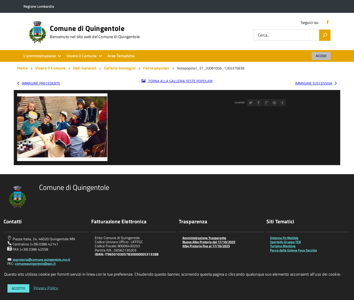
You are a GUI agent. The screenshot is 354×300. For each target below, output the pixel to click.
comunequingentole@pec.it (35, 263)
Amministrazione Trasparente (204, 237)
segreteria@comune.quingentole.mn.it (41, 259)
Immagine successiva (313, 83)
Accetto (18, 288)
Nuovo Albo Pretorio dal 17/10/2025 (208, 242)
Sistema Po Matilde (284, 237)
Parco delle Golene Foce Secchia (293, 250)
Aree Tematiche (121, 56)
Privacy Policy (46, 288)
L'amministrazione (39, 56)
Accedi (321, 55)
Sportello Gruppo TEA (285, 242)
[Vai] (325, 35)
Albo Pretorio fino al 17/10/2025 (206, 246)
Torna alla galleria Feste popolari (180, 81)
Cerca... (264, 35)
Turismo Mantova (283, 246)
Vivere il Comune (82, 56)
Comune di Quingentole (95, 32)
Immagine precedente (41, 83)
